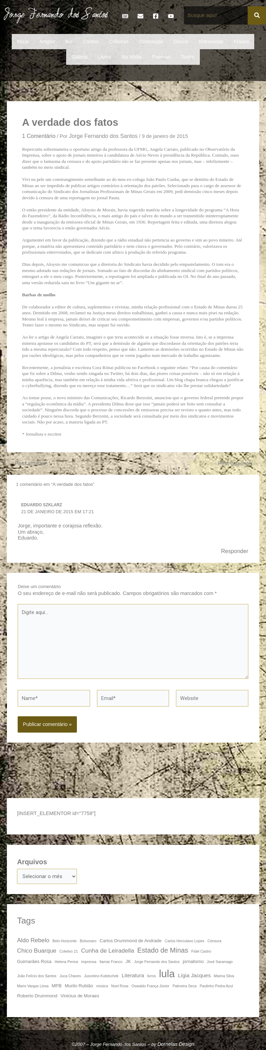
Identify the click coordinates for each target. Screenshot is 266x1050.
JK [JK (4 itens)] (128, 961)
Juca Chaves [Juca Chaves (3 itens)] (70, 976)
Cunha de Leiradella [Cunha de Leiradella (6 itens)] (107, 950)
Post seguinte (238, 463)
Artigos (47, 41)
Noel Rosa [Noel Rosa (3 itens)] (119, 986)
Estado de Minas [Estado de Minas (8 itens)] (162, 950)
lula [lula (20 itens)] (167, 973)
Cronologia (151, 41)
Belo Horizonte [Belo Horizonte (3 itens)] (65, 941)
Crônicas (118, 41)
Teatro (188, 57)
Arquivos (32, 862)
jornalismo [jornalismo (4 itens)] (193, 961)
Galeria (79, 57)
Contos (91, 41)
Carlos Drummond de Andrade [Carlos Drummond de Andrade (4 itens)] (131, 940)
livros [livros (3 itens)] (151, 976)
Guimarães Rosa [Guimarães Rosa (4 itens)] (34, 961)
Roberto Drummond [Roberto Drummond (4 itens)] (37, 995)
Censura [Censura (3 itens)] (214, 941)
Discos (181, 41)
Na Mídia (132, 57)
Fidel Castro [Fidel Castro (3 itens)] (201, 951)
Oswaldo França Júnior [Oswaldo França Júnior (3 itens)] (151, 986)
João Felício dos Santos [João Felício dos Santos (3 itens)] (36, 976)
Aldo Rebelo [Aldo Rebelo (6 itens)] (33, 940)
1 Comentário (38, 136)
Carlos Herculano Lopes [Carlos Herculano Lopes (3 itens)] (184, 941)
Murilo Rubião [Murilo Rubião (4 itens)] (79, 985)
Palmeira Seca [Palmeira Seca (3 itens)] (184, 986)
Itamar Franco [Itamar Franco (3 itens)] (110, 962)
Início (23, 41)
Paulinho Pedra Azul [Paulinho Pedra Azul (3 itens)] (216, 986)
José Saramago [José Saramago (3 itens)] (220, 962)
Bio (68, 41)
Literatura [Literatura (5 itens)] (133, 975)
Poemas (161, 57)
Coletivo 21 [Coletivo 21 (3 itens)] (69, 951)
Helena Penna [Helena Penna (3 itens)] (66, 962)
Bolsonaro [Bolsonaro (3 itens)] (88, 941)
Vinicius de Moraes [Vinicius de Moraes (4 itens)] (80, 995)
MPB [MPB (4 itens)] (57, 985)
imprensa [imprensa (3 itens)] (88, 962)
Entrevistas (211, 41)
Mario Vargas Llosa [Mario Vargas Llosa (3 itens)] (32, 986)
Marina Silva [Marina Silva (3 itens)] (224, 976)
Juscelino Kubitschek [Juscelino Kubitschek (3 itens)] (101, 976)
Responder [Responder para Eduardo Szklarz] (234, 551)
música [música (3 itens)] (102, 986)
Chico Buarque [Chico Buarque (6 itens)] (36, 950)
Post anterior (27, 463)
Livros (104, 57)
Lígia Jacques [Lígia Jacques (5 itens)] (194, 975)
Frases (241, 41)
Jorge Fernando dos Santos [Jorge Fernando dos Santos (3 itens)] (157, 962)
